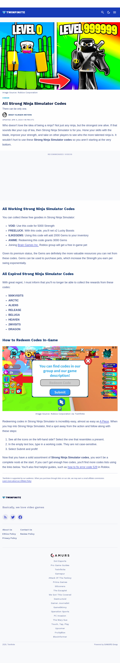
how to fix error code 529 (82, 467)
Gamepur (60, 573)
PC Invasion (60, 616)
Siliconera (60, 586)
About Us (7, 529)
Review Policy (27, 534)
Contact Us (26, 529)
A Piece (104, 421)
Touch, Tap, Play (60, 624)
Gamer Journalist (60, 603)
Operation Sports (60, 611)
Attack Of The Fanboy (60, 578)
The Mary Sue (60, 620)
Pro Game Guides (60, 565)
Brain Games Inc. (28, 245)
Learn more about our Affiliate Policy (16, 481)
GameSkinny (60, 607)
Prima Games (60, 582)
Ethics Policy (9, 534)
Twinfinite (60, 569)
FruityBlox (60, 632)
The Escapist (60, 590)
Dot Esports (60, 561)
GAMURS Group (111, 644)
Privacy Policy (9, 538)
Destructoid (60, 599)
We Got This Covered (60, 594)
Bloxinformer (60, 637)
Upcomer (60, 628)
